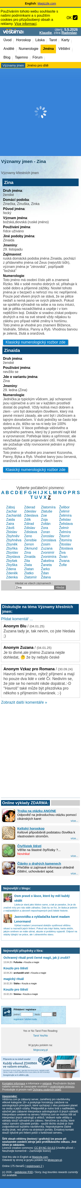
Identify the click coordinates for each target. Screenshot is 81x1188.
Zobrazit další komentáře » (24, 702)
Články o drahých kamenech (39, 863)
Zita (27, 561)
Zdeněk (12, 573)
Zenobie (30, 540)
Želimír (64, 511)
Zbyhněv (12, 536)
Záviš (10, 528)
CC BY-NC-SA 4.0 (44, 1147)
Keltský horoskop (30, 828)
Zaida (10, 519)
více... (74, 820)
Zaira (10, 524)
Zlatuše (46, 511)
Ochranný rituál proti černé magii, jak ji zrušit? (36, 957)
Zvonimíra (48, 556)
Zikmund (30, 548)
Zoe (44, 515)
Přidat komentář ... (17, 619)
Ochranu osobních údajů (47, 1089)
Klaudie (45, 33)
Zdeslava (31, 515)
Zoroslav (47, 536)
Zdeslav (30, 511)
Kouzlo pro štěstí (15, 968)
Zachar (11, 511)
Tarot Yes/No (40, 1035)
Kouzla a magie (31, 962)
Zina (27, 552)
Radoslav (69, 33)
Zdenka (12, 577)
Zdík (27, 519)
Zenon (29, 544)
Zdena (11, 569)
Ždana (46, 577)
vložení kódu (31, 1019)
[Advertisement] (40, 112)
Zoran (45, 532)
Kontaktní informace (13, 1083)
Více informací (25, 24)
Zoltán (46, 524)
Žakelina (47, 561)
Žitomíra (65, 540)
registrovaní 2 (34, 1166)
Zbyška (11, 565)
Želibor (64, 507)
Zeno (28, 536)
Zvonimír (47, 552)
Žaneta (46, 565)
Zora (44, 528)
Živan (63, 556)
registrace (18, 1019)
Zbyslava (13, 556)
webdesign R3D (23, 1172)
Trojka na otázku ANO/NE (36, 811)
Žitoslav (65, 544)
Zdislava (30, 532)
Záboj (10, 507)
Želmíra (65, 532)
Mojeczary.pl (40, 1049)
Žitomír (64, 536)
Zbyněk (11, 544)
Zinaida (29, 556)
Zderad (29, 507)
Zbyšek (11, 561)
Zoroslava (48, 540)
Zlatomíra (48, 507)
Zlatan (29, 569)
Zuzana (46, 548)
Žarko (45, 569)
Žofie (63, 565)
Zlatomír (30, 577)
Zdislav (29, 528)
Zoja (44, 519)
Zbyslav (12, 552)
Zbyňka (11, 548)
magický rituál (13, 979)
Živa (62, 552)
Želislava (66, 524)
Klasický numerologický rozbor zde (35, 342)
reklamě (47, 1083)
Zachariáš (13, 515)
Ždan (45, 573)
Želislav (65, 519)
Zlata (28, 565)
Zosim (46, 544)
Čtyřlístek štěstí (29, 846)
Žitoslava (66, 548)
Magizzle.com (47, 3)
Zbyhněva (13, 540)
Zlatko (29, 573)
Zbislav (11, 532)
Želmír (64, 528)
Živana (64, 561)
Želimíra (65, 515)
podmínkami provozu (62, 1086)
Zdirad (29, 524)
